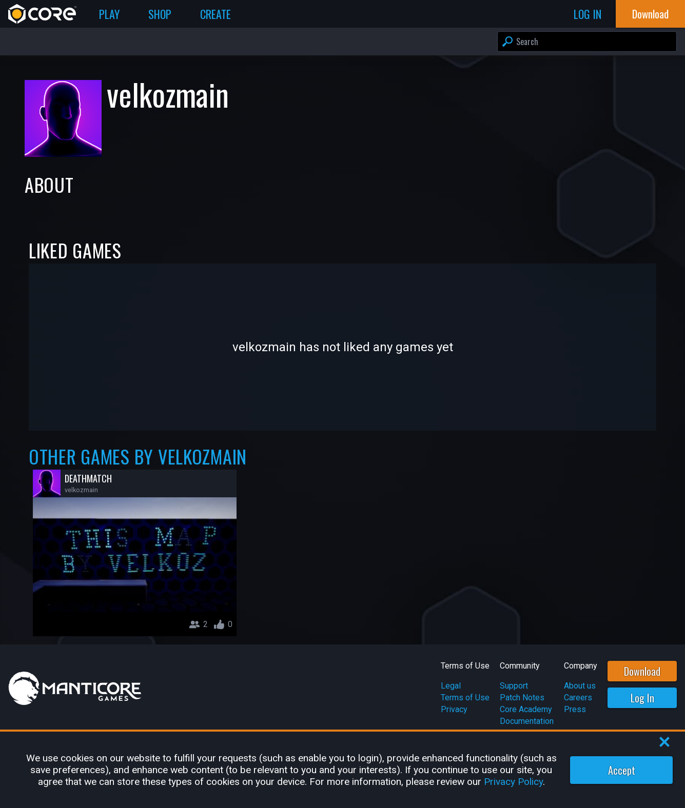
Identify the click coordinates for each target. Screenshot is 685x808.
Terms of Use (465, 697)
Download (642, 671)
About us (580, 686)
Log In (642, 697)
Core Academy (526, 709)
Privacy (454, 709)
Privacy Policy (513, 781)
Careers (578, 697)
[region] (342, 770)
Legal (451, 686)
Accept (621, 770)
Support (514, 686)
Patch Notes (522, 697)
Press (575, 709)
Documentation (527, 721)
